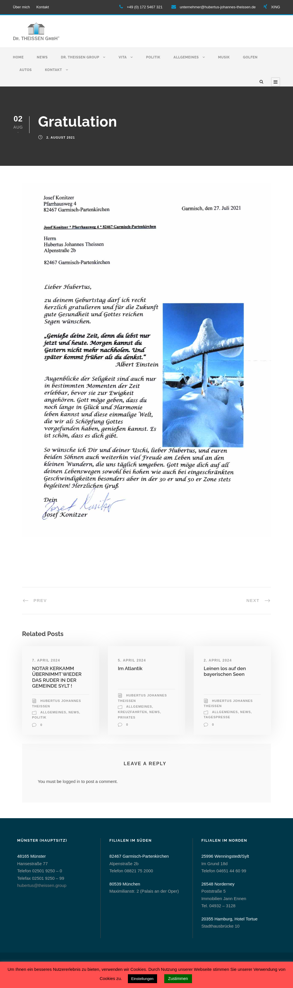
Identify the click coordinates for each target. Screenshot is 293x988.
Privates (126, 717)
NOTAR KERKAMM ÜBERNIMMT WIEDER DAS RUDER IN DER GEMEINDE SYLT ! (57, 677)
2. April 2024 (218, 660)
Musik (224, 57)
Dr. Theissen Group (80, 57)
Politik (153, 57)
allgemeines (53, 712)
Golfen (250, 57)
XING (275, 7)
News (42, 57)
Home (18, 57)
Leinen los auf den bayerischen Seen (225, 671)
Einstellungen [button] (142, 979)
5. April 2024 (132, 660)
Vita (123, 57)
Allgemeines (186, 57)
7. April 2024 (46, 660)
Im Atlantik (130, 668)
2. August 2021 (60, 137)
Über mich (21, 7)
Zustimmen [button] (178, 978)
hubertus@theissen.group (41, 885)
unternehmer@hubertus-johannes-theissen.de (218, 7)
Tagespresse (217, 717)
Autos (25, 70)
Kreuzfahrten (132, 712)
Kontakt (42, 7)
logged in (71, 781)
